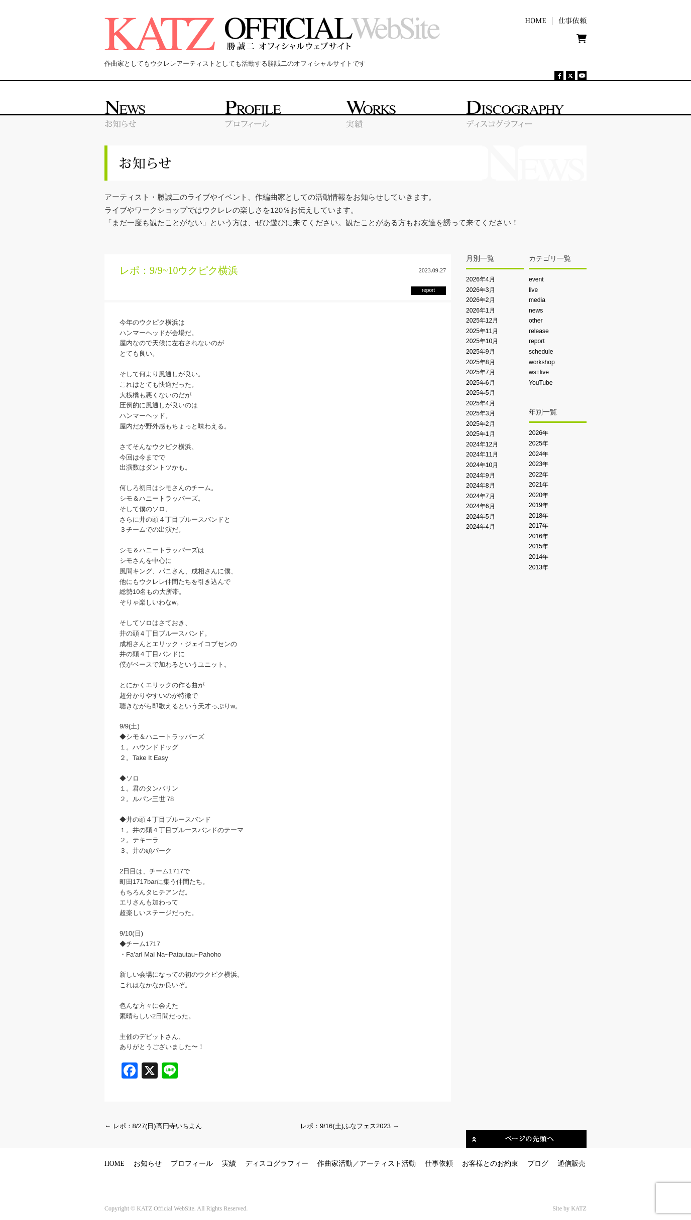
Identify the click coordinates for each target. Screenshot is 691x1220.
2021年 (538, 484)
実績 (229, 1163)
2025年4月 (480, 403)
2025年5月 (480, 392)
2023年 (538, 464)
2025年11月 (482, 331)
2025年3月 (480, 413)
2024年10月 (482, 465)
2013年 (538, 567)
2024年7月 (480, 496)
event (536, 279)
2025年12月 (482, 320)
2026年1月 (480, 310)
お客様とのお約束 (490, 1163)
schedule (541, 351)
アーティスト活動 (388, 1163)
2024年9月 (480, 475)
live (533, 289)
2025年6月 (480, 382)
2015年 (538, 546)
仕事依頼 (439, 1163)
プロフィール (192, 1163)
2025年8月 (480, 362)
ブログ (537, 1163)
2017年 (538, 525)
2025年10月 (482, 341)
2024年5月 (480, 516)
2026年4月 (480, 279)
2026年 (538, 432)
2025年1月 (480, 433)
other (536, 320)
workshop (542, 362)
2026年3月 (480, 289)
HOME (114, 1163)
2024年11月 (482, 454)
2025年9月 (480, 351)
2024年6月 (480, 506)
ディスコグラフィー (276, 1163)
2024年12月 (482, 444)
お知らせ (148, 1163)
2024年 (538, 454)
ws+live (539, 372)
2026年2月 (480, 299)
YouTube (540, 382)
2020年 (538, 495)
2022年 (538, 474)
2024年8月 (480, 485)
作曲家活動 (335, 1163)
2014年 (538, 556)
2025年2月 (480, 423)
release (539, 331)
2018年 (538, 515)
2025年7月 (480, 372)
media (537, 299)
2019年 (538, 505)
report (537, 341)
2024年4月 (480, 526)
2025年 (538, 443)
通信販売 (571, 1163)
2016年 (538, 536)
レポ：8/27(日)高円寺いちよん (153, 1126)
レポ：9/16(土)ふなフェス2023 (349, 1126)
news (536, 310)
